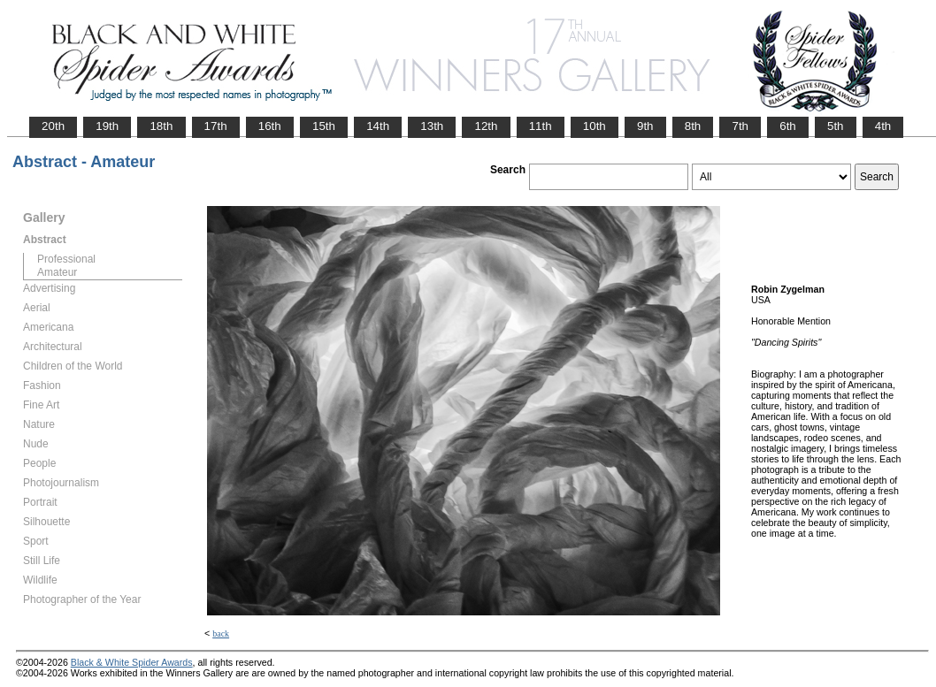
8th (693, 126)
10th (594, 126)
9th (645, 126)
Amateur (57, 272)
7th (740, 126)
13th (431, 126)
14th (378, 126)
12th (485, 126)
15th (324, 126)
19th (107, 126)
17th (216, 126)
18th (161, 126)
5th (835, 126)
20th (53, 126)
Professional (66, 259)
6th (788, 126)
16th (270, 126)
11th (540, 126)
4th (883, 126)
